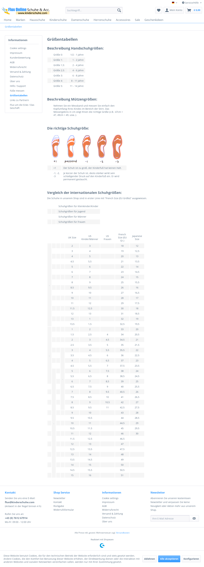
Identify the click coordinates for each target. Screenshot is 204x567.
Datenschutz (17, 76)
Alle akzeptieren (169, 558)
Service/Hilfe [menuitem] (190, 2)
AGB (12, 62)
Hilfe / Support (18, 85)
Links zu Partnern (19, 100)
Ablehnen (149, 558)
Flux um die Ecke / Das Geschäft (22, 106)
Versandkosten (123, 532)
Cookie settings (18, 48)
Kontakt (57, 502)
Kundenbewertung (20, 57)
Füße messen (17, 90)
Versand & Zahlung (20, 71)
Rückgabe (58, 506)
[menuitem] (94, 10)
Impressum (16, 52)
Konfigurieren (191, 558)
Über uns (15, 81)
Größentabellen (18, 95)
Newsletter (59, 498)
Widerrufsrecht (18, 67)
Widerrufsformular (63, 509)
